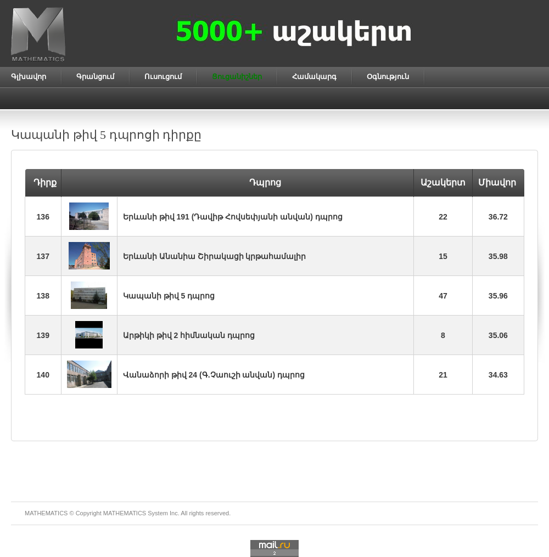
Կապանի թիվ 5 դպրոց (169, 295)
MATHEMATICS (124, 513)
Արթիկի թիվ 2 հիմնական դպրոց (189, 335)
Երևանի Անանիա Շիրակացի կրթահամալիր (214, 256)
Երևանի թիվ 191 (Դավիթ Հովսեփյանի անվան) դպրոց (233, 216)
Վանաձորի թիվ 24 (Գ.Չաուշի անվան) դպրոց (214, 374)
